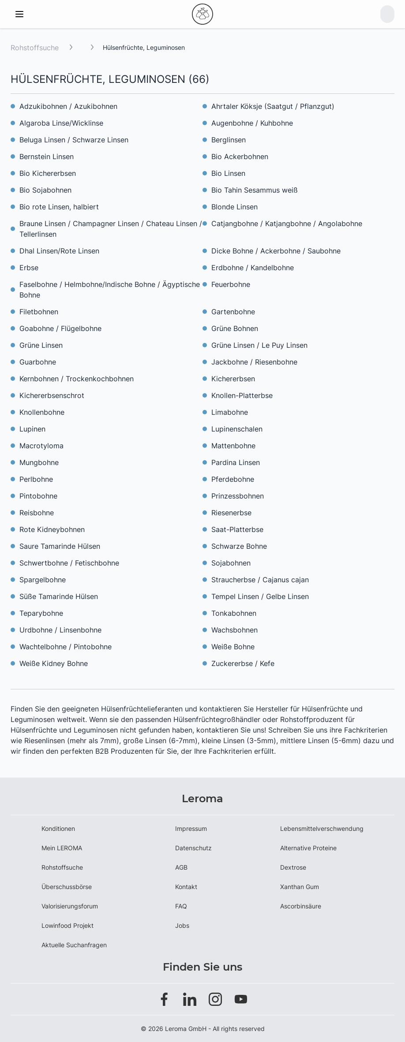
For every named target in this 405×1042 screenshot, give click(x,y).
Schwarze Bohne (239, 546)
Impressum (191, 828)
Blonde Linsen (234, 206)
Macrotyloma (41, 445)
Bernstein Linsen (46, 156)
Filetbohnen (38, 311)
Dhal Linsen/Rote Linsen (59, 250)
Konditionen (58, 828)
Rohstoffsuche (35, 47)
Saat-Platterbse (237, 529)
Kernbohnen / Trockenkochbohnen (76, 378)
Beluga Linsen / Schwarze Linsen (73, 139)
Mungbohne (39, 462)
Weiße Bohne (233, 646)
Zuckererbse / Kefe (242, 663)
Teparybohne (41, 613)
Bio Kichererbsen (47, 173)
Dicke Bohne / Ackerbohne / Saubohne (276, 250)
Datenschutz (193, 848)
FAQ (181, 906)
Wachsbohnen (234, 629)
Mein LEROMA (61, 848)
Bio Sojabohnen (45, 190)
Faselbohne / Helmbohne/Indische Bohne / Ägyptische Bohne (109, 289)
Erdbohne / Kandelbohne (252, 267)
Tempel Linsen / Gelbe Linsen (260, 596)
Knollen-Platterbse (242, 395)
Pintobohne (38, 495)
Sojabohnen (231, 562)
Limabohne (229, 412)
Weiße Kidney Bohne (53, 663)
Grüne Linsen (41, 345)
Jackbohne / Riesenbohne (254, 361)
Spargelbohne (42, 579)
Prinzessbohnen (237, 495)
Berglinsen (228, 139)
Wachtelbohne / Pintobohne (65, 646)
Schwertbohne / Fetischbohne (69, 562)
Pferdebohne (232, 479)
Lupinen (32, 428)
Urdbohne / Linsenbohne (60, 629)
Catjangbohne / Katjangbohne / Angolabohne (286, 223)
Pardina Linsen (235, 462)
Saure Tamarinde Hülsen (59, 546)
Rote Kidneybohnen (52, 529)
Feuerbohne (230, 284)
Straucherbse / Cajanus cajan (260, 579)
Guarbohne (37, 361)
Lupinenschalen (236, 428)
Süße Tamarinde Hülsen (58, 596)
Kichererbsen (233, 378)
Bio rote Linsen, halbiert (59, 206)
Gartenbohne (233, 311)
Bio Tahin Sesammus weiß (254, 190)
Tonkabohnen (233, 613)
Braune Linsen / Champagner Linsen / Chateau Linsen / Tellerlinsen (110, 228)
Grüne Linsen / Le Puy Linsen (259, 345)
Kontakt (186, 886)
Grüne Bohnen (234, 328)
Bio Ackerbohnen (239, 156)
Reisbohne (36, 512)
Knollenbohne (41, 412)
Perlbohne (36, 479)
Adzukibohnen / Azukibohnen (68, 106)
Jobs (182, 925)
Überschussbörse (66, 886)
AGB (181, 867)
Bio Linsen (228, 173)
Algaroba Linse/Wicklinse (61, 123)
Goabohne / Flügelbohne (60, 328)
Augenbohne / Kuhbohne (252, 123)
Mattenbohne (233, 445)
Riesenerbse (231, 512)
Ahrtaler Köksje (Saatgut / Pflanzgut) (272, 106)
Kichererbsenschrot (51, 395)
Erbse (28, 267)
